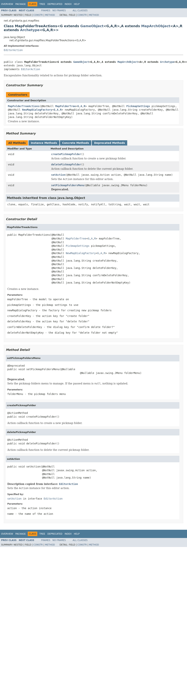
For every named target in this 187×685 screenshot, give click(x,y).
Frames (45, 10)
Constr (38, 15)
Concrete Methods (75, 142)
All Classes (80, 10)
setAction (58, 174)
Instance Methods (44, 142)
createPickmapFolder (66, 154)
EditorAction (13, 50)
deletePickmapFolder (66, 164)
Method (50, 15)
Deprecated (54, 4)
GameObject (92, 26)
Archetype (30, 30)
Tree (42, 4)
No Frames (59, 10)
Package (20, 4)
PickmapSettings (138, 106)
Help (77, 4)
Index (68, 4)
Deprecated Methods (109, 142)
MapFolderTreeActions (24, 106)
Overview (7, 4)
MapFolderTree (65, 106)
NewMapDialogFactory (37, 109)
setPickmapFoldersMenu (67, 185)
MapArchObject (155, 26)
